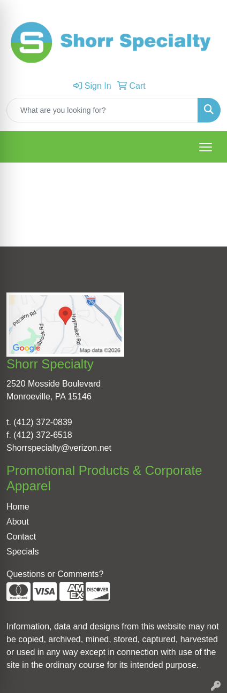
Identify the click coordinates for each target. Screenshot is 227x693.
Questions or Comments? (54, 574)
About (17, 521)
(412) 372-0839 (42, 422)
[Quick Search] (102, 110)
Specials (22, 551)
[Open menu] (205, 147)
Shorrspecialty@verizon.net (58, 447)
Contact (21, 536)
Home (17, 506)
